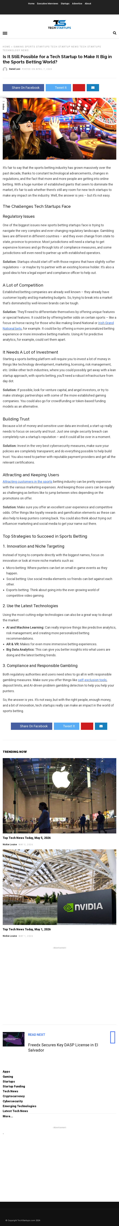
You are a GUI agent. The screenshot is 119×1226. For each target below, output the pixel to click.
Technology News (16, 50)
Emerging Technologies (19, 1106)
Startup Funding (14, 1086)
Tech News (10, 1091)
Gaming (19, 46)
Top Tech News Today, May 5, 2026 (27, 838)
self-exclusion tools (92, 680)
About (88, 3)
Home (31, 3)
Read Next (36, 1035)
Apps (6, 1071)
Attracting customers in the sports (27, 481)
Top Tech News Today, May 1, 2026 (27, 929)
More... (8, 1116)
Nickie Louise (10, 844)
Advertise (77, 3)
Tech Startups (90, 46)
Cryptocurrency (14, 1096)
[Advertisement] (59, 985)
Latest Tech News (15, 1111)
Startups (65, 3)
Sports (30, 46)
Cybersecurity (13, 1101)
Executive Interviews (47, 3)
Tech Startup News (65, 46)
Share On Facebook (23, 87)
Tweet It (58, 87)
